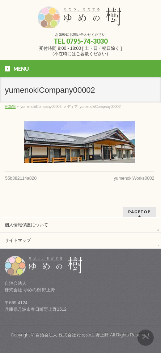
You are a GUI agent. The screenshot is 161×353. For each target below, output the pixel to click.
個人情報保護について (26, 224)
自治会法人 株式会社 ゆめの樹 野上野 (72, 334)
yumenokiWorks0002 (134, 178)
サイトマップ (18, 240)
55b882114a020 (21, 178)
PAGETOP (139, 211)
